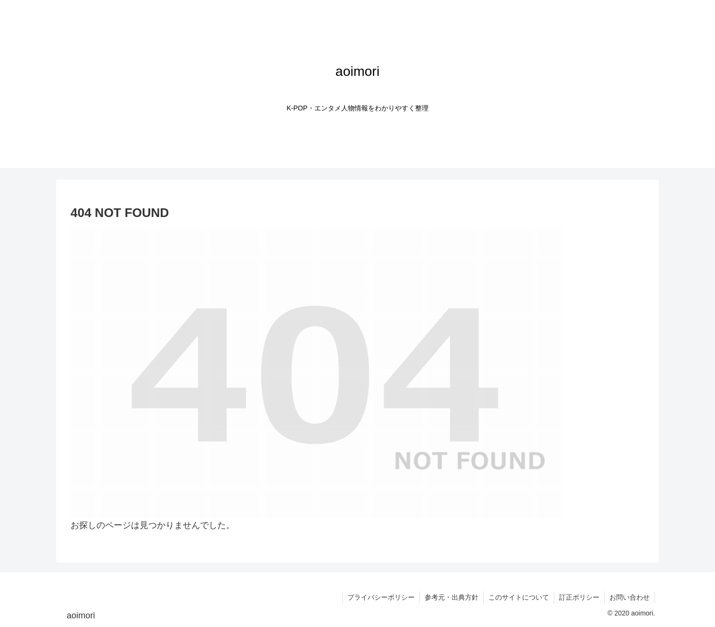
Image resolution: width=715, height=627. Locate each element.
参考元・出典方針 (451, 597)
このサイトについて (519, 597)
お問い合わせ (629, 597)
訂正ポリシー (579, 597)
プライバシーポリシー (381, 597)
